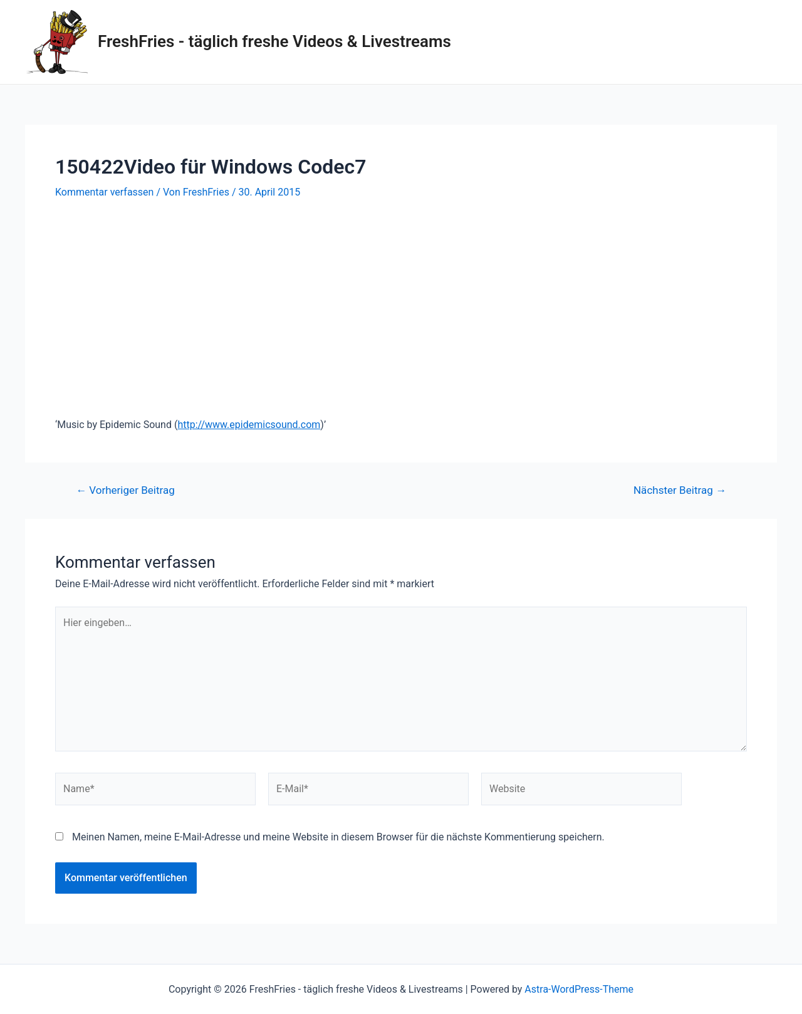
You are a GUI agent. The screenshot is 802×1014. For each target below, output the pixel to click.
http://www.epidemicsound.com (248, 425)
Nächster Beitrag (679, 490)
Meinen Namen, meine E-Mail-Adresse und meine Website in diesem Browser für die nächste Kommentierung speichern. (338, 837)
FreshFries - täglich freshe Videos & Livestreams (274, 41)
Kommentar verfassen (104, 192)
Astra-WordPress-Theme (578, 989)
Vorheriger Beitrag (125, 490)
